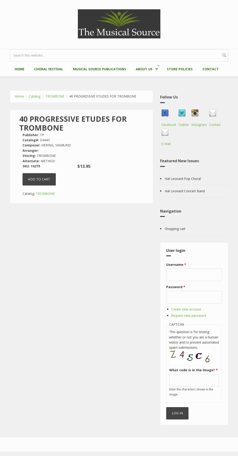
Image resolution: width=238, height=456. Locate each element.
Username (176, 264)
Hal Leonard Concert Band (185, 191)
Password (175, 287)
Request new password (188, 315)
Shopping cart (175, 228)
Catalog (34, 96)
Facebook (168, 124)
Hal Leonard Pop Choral (183, 178)
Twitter (183, 124)
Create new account (186, 309)
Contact (210, 69)
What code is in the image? (193, 370)
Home (19, 69)
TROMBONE (54, 96)
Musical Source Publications (99, 69)
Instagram (199, 124)
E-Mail (166, 144)
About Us (145, 68)
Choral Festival (48, 69)
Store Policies (180, 69)
